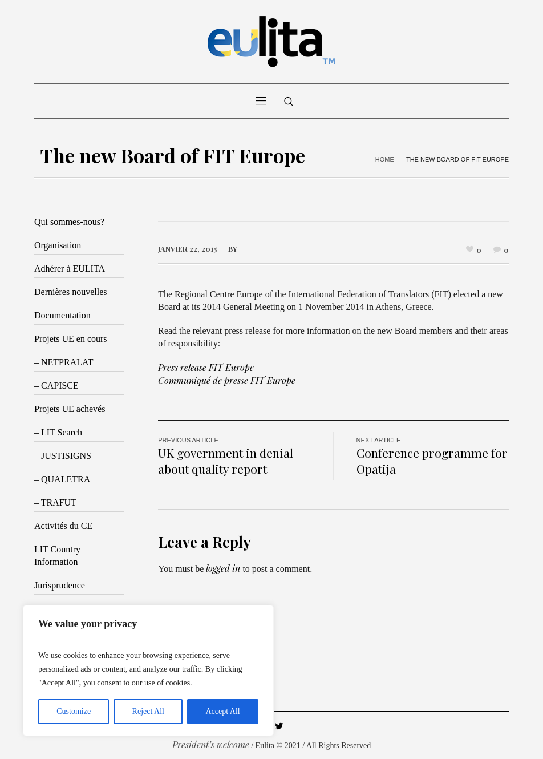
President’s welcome (210, 744)
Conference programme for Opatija (432, 461)
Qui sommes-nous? (69, 222)
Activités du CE (63, 526)
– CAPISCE (56, 385)
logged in (223, 568)
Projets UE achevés (69, 409)
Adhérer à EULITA (69, 268)
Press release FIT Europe (206, 367)
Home (384, 159)
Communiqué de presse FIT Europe (226, 380)
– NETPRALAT (64, 362)
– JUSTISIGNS (62, 456)
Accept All (222, 711)
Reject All (148, 711)
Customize (73, 711)
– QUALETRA (62, 479)
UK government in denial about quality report (225, 461)
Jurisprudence (59, 585)
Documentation (62, 315)
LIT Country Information (57, 555)
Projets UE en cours (70, 339)
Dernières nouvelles (70, 292)
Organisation (57, 245)
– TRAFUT (55, 502)
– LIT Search (58, 432)
